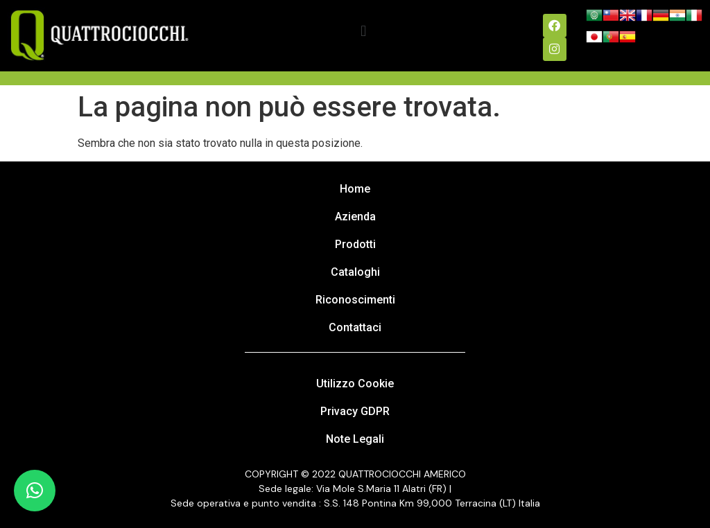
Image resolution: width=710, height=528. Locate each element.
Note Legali (355, 439)
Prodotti (355, 244)
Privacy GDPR (355, 411)
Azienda (355, 216)
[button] (363, 31)
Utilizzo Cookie (355, 383)
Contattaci (355, 327)
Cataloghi (355, 272)
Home (355, 188)
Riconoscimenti (355, 299)
